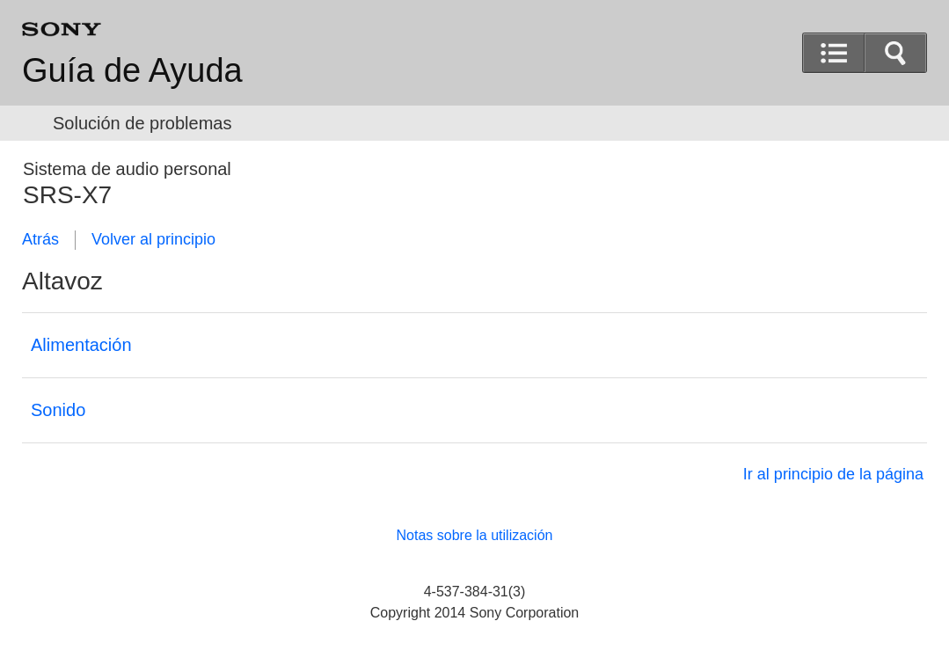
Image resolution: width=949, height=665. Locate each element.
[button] (895, 52)
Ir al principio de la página (833, 474)
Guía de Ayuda (132, 70)
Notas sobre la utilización (475, 535)
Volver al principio (153, 239)
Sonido (58, 410)
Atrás (40, 239)
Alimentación (81, 344)
